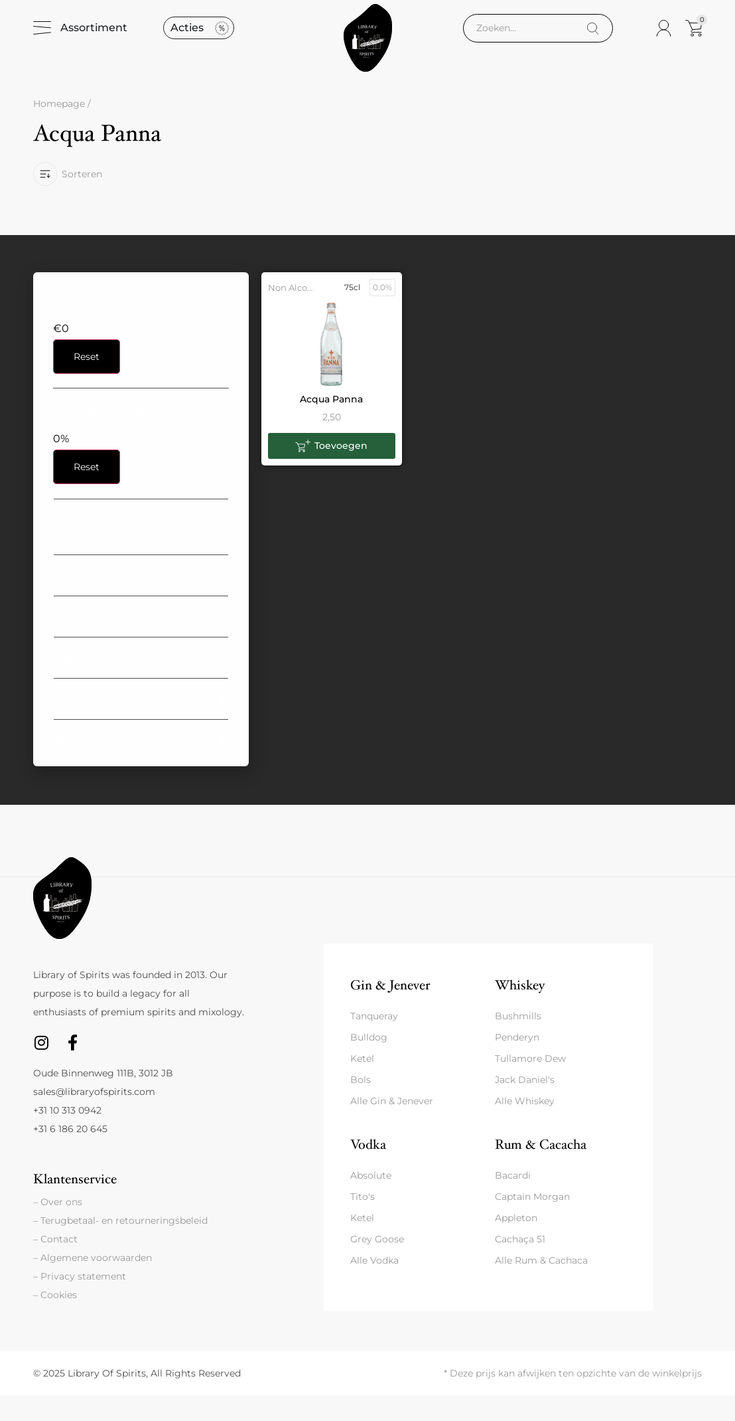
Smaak (70, 599)
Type (66, 543)
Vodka (368, 1169)
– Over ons (57, 1227)
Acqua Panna (331, 424)
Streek (70, 722)
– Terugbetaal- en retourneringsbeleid (120, 1246)
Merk (68, 764)
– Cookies (55, 1320)
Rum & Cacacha (540, 1169)
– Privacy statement (79, 1301)
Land (67, 681)
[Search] (592, 40)
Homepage (59, 129)
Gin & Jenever (390, 1009)
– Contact (55, 1264)
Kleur (68, 640)
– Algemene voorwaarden (92, 1283)
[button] (141, 543)
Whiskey (520, 1009)
